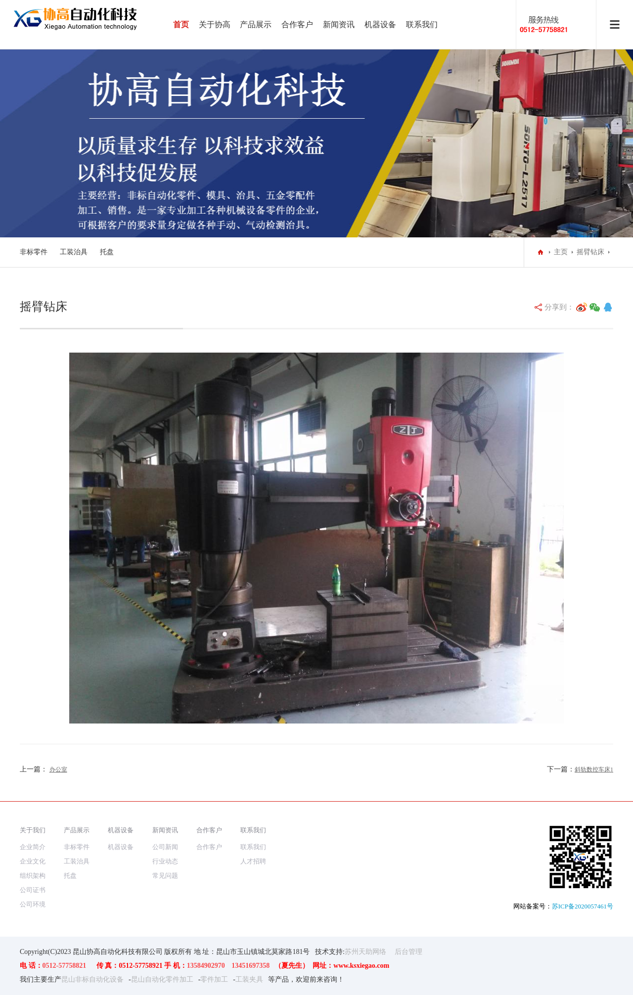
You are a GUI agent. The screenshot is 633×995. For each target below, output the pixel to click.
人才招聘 (253, 861)
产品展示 (255, 24)
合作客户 (297, 24)
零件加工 (214, 979)
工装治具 (74, 252)
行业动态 (165, 861)
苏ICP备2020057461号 (582, 906)
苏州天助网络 (365, 951)
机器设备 (380, 24)
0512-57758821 (65, 965)
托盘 (107, 252)
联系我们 (422, 24)
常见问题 (165, 875)
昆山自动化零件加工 (162, 979)
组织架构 (32, 875)
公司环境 (32, 904)
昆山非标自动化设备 (92, 979)
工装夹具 (249, 979)
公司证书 (32, 890)
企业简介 (32, 847)
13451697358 (250, 965)
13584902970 (206, 965)
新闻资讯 (339, 24)
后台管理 (408, 951)
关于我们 (32, 830)
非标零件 (33, 252)
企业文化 (32, 861)
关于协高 (214, 24)
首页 (181, 24)
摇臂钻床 (590, 252)
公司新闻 (165, 847)
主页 (561, 252)
